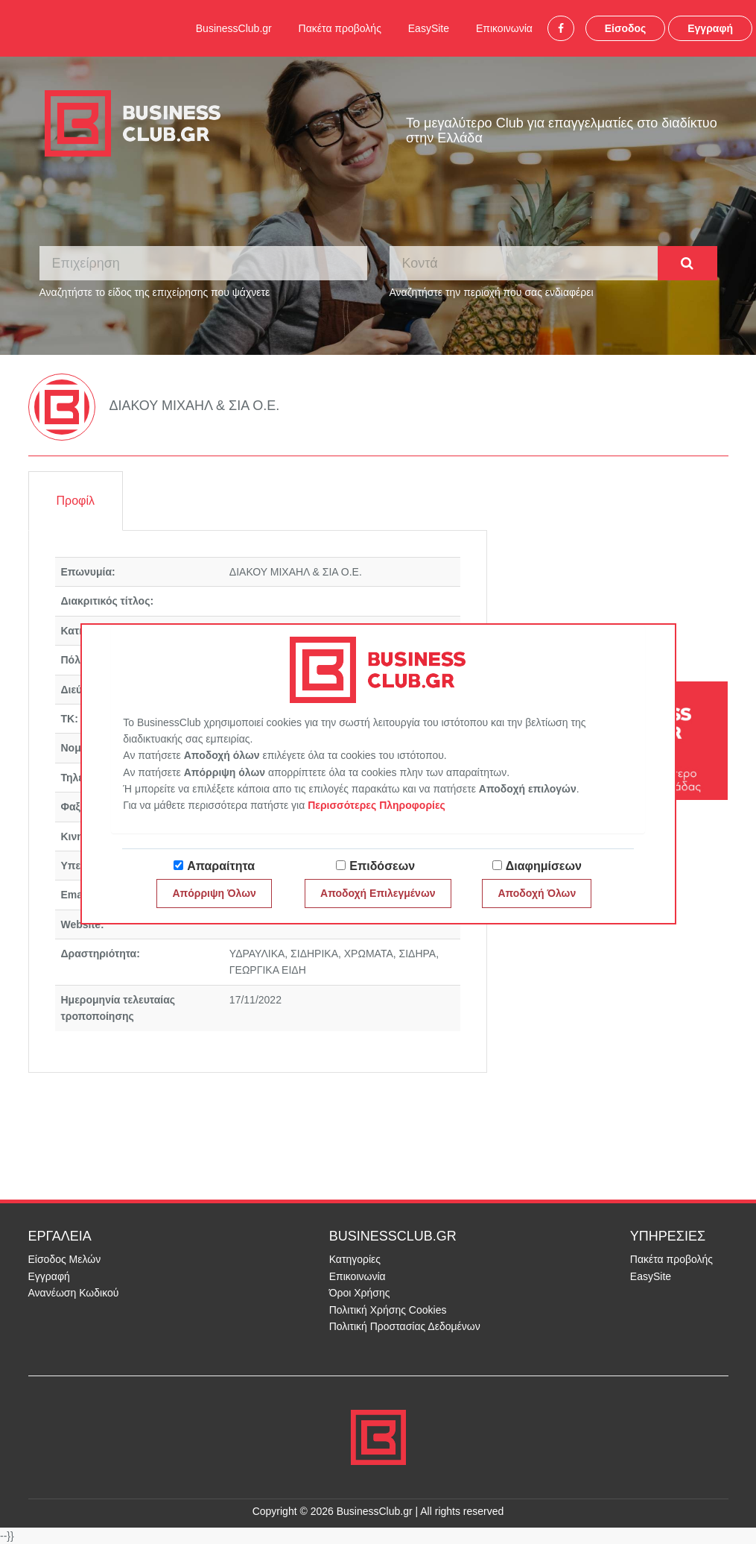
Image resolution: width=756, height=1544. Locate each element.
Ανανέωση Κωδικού (73, 1293)
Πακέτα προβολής (340, 28)
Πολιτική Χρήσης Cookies (388, 1310)
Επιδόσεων (382, 866)
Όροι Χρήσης (359, 1293)
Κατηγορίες (355, 1259)
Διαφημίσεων (544, 866)
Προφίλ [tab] (76, 500)
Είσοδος (626, 28)
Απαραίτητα (221, 866)
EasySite (428, 28)
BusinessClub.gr (234, 28)
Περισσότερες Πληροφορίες (376, 805)
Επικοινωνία (504, 28)
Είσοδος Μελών (64, 1259)
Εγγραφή (710, 28)
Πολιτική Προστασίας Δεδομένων (404, 1326)
